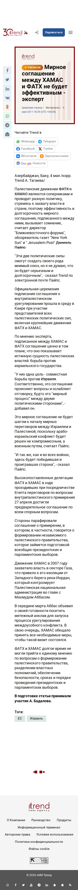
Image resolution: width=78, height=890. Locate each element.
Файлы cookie (39, 849)
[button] (7, 70)
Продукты (64, 820)
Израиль (36, 718)
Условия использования (54, 834)
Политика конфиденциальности (39, 842)
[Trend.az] (15, 32)
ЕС (20, 718)
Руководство (41, 820)
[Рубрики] (70, 32)
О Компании (16, 820)
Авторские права (17, 834)
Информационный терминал (39, 827)
